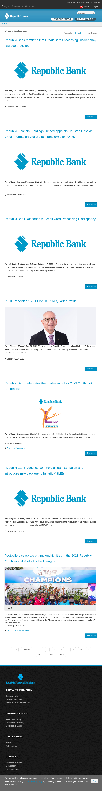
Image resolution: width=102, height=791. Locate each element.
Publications (11, 746)
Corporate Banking (14, 726)
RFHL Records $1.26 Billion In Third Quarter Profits (40, 301)
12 (73, 649)
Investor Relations (14, 699)
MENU (4, 24)
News (82, 33)
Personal (6, 6)
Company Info (70, 2)
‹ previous (27, 649)
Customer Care (12, 769)
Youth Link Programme (15, 448)
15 (39, 655)
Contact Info (11, 766)
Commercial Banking (15, 723)
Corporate (30, 6)
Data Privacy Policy (34, 781)
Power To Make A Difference (17, 630)
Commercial (17, 6)
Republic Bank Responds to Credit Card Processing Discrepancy (50, 219)
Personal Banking (13, 719)
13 (81, 649)
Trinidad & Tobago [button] (90, 7)
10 (61, 649)
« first (15, 649)
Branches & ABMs (83, 2)
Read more (91, 117)
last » (62, 655)
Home (77, 33)
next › (52, 655)
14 (88, 649)
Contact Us (95, 2)
